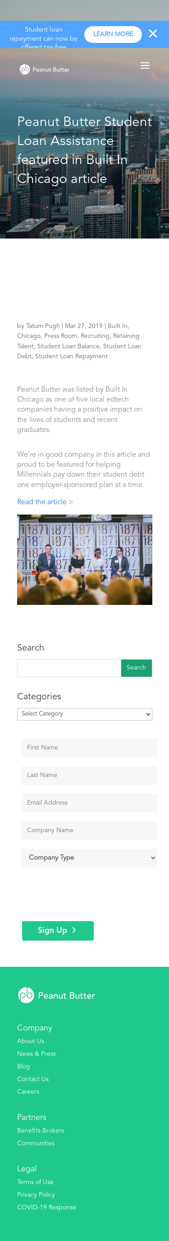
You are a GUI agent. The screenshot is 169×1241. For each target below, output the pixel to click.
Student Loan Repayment (71, 356)
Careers (28, 1092)
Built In (118, 326)
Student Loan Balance (68, 346)
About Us (30, 1041)
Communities (36, 1143)
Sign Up (52, 931)
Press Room (60, 336)
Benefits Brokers (40, 1131)
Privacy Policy (36, 1195)
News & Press (36, 1054)
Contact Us (33, 1079)
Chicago (29, 336)
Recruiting (95, 336)
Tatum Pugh (43, 326)
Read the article (42, 502)
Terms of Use (35, 1182)
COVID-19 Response (46, 1207)
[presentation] (90, 894)
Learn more (113, 34)
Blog (23, 1066)
